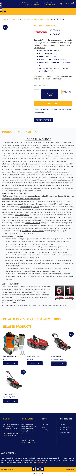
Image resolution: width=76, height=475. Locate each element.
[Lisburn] (31, 4)
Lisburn (36, 2)
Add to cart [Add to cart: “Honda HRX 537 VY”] (59, 363)
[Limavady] (19, 4)
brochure (63, 305)
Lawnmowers (26, 19)
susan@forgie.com (41, 463)
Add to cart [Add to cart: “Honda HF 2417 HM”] (35, 363)
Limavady (24, 2)
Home (4, 19)
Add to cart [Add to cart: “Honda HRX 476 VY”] (11, 401)
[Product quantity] (36, 94)
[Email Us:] (44, 4)
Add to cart (50, 94)
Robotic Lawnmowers (41, 19)
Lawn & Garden (14, 19)
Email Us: (49, 2)
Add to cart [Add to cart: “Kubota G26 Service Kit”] (11, 363)
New (66, 109)
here (35, 305)
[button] (61, 4)
